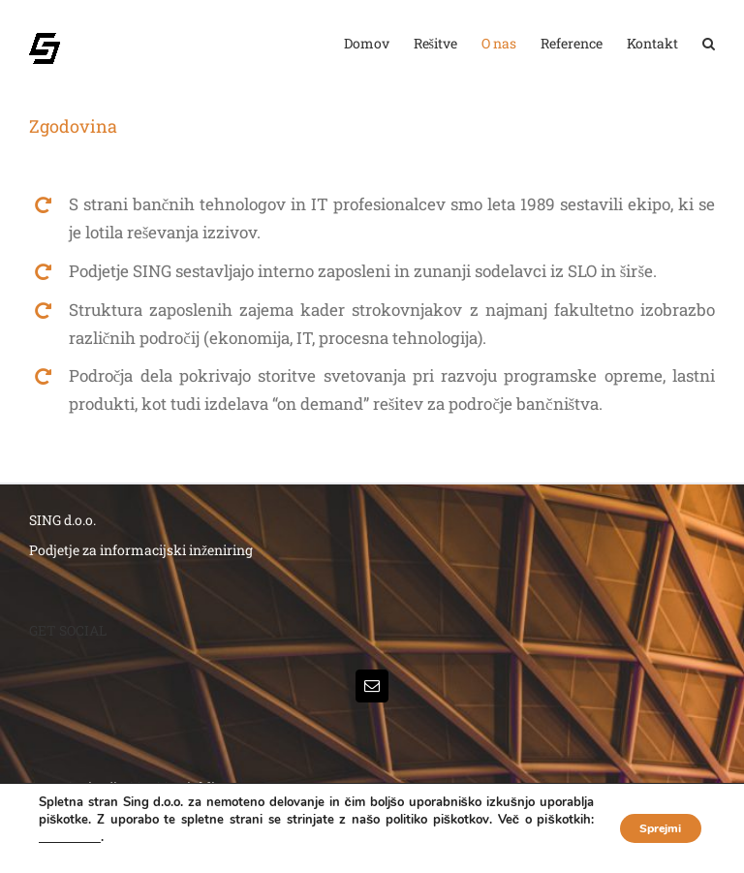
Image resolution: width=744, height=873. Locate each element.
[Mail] (372, 686)
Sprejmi (647, 828)
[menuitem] (379, 43)
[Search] (708, 43)
